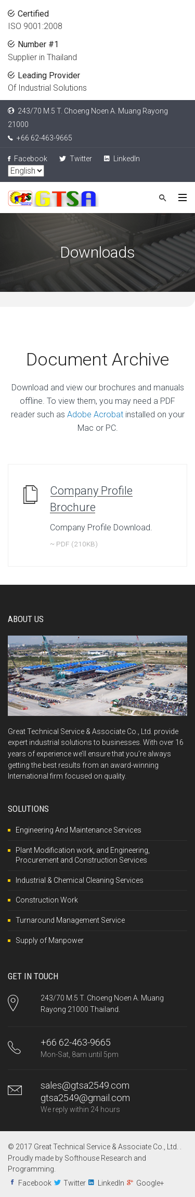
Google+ (150, 1183)
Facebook (27, 158)
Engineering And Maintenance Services (78, 830)
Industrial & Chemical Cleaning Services (80, 880)
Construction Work (47, 900)
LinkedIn (122, 158)
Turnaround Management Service (70, 920)
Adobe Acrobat (95, 414)
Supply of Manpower (50, 940)
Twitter (75, 158)
